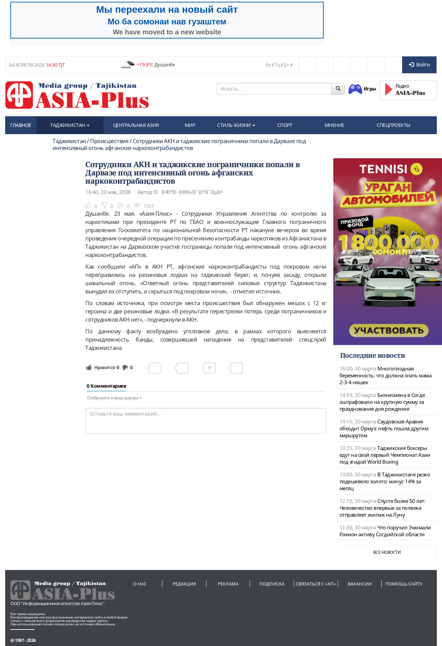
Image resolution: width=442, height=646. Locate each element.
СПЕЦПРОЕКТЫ (393, 125)
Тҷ (277, 65)
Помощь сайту (403, 584)
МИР (190, 125)
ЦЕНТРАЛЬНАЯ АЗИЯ (136, 125)
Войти (419, 64)
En (286, 65)
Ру (268, 65)
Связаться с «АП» (316, 584)
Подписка (271, 584)
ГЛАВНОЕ (20, 125)
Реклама (228, 584)
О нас (140, 584)
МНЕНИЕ (334, 125)
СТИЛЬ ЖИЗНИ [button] (236, 125)
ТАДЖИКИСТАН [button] (69, 125)
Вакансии (360, 584)
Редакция (184, 584)
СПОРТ (284, 125)
